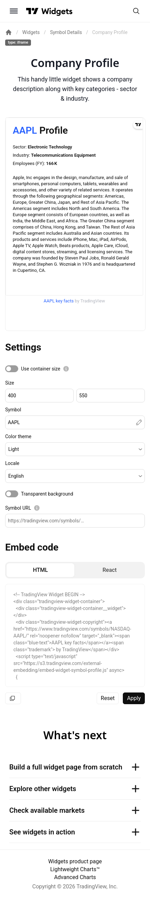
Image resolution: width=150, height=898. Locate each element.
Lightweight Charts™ (75, 869)
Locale (12, 463)
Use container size (40, 369)
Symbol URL (18, 508)
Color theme (18, 436)
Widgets (31, 32)
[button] (75, 449)
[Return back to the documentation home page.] (8, 32)
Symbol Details (66, 32)
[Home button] (57, 11)
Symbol (13, 409)
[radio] (40, 570)
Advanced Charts (75, 877)
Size (9, 383)
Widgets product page (75, 861)
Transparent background (47, 494)
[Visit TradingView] (32, 10)
